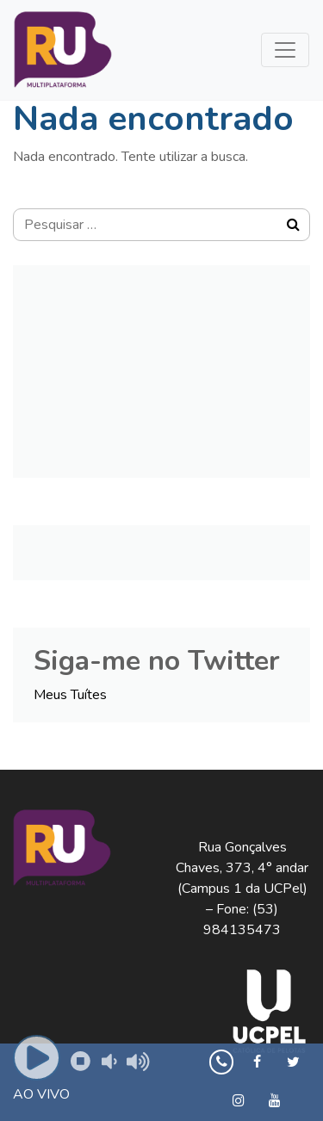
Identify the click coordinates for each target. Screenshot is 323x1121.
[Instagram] (239, 1102)
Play (37, 1059)
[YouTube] (275, 1102)
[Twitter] (293, 1063)
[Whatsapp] (221, 1063)
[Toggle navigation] (285, 50)
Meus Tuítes (70, 694)
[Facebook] (257, 1063)
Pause (78, 1059)
